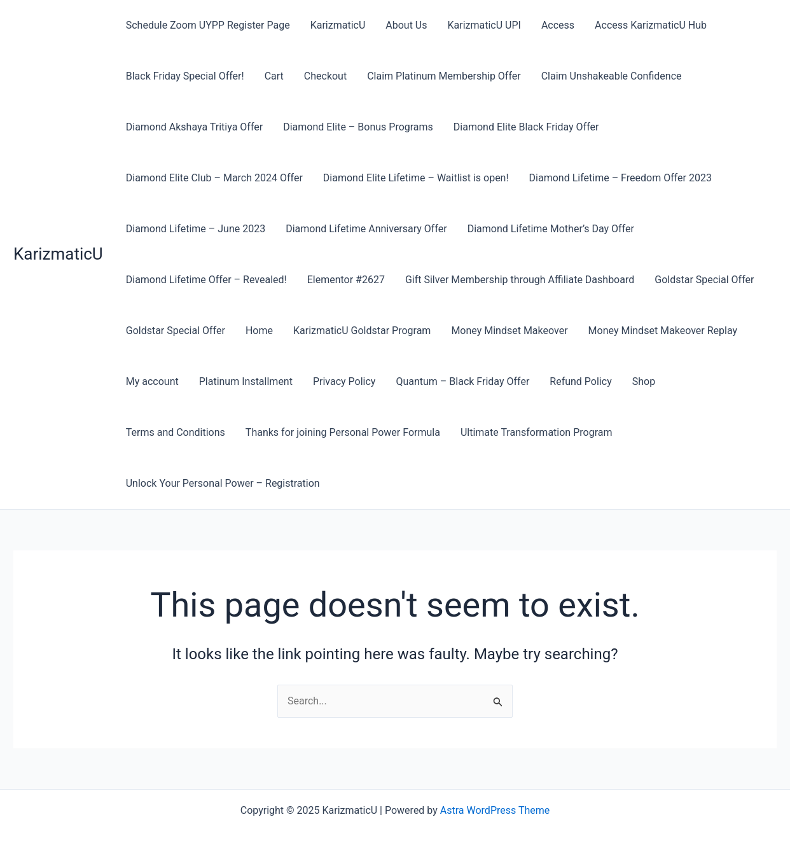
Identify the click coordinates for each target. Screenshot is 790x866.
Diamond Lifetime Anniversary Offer (366, 229)
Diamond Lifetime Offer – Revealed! (206, 280)
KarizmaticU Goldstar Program (362, 331)
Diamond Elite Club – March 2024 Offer (214, 178)
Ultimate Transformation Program (537, 432)
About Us (406, 25)
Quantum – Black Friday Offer (462, 381)
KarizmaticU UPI (483, 25)
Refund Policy (580, 381)
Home (259, 331)
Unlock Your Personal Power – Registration (223, 483)
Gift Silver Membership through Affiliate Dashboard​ (519, 280)
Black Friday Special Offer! (185, 76)
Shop (643, 381)
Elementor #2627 (346, 280)
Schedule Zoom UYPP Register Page (208, 25)
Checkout (325, 76)
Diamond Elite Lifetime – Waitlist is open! (416, 178)
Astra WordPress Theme (495, 810)
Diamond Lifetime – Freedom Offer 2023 (620, 178)
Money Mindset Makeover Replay (663, 331)
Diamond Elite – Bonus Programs (358, 127)
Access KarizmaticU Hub (651, 25)
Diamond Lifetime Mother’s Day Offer (551, 229)
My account (152, 381)
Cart (274, 76)
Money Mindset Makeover (509, 331)
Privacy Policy (344, 381)
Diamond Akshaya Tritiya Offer (194, 127)
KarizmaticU (58, 253)
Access (557, 25)
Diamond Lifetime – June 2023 (195, 229)
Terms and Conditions (175, 432)
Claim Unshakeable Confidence (611, 76)
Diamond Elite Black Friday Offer (526, 127)
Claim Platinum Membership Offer (444, 76)
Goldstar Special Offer (704, 280)
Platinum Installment (246, 381)
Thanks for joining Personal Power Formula (343, 432)
